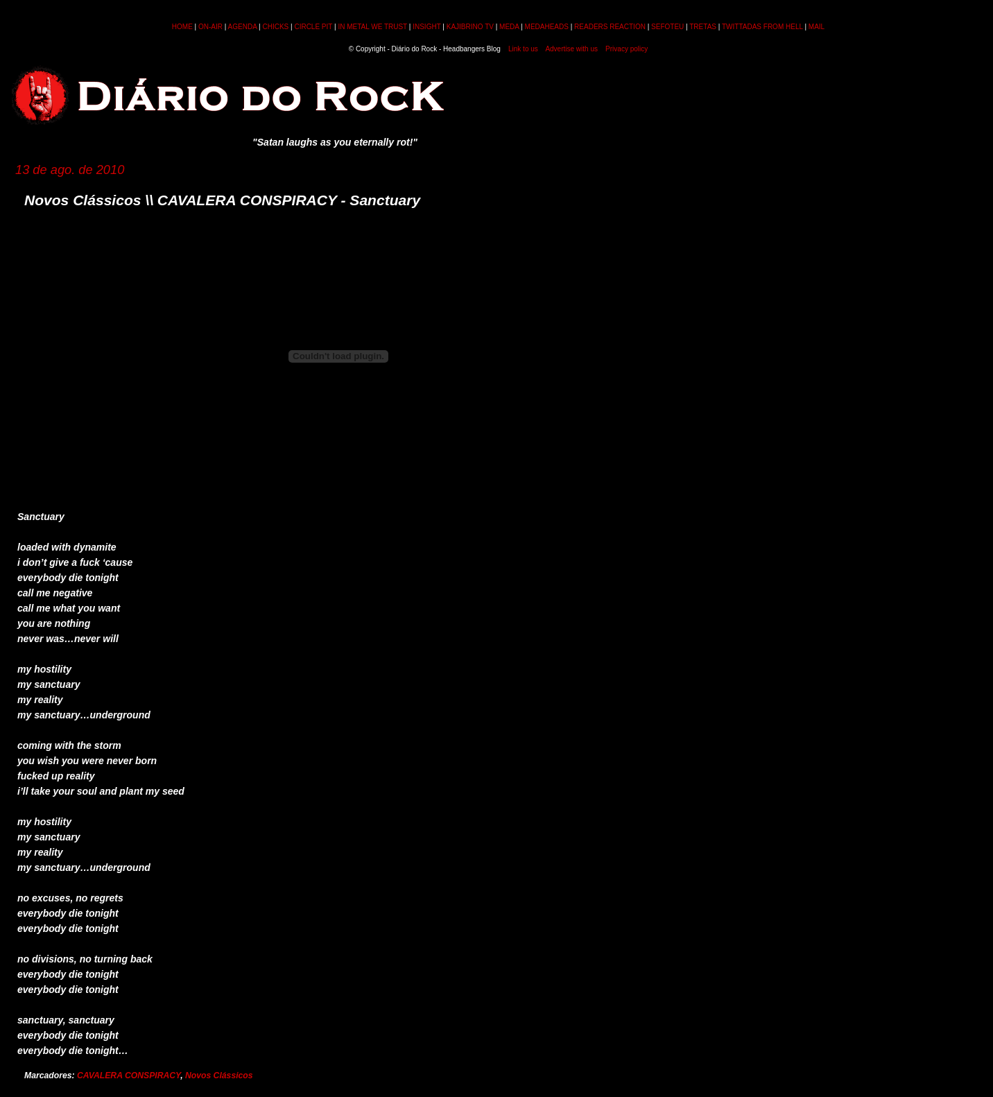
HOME (182, 27)
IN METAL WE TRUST (372, 27)
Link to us (523, 49)
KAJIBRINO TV (470, 27)
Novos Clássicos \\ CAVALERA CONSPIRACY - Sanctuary (222, 200)
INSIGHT (426, 27)
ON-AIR (210, 27)
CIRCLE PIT (313, 27)
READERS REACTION (610, 27)
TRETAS (702, 27)
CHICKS (275, 27)
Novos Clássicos (219, 1075)
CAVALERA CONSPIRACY (128, 1075)
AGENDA (242, 27)
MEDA (509, 27)
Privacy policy (626, 49)
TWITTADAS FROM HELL (762, 27)
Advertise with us (571, 49)
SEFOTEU (667, 27)
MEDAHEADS (547, 27)
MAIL (816, 27)
